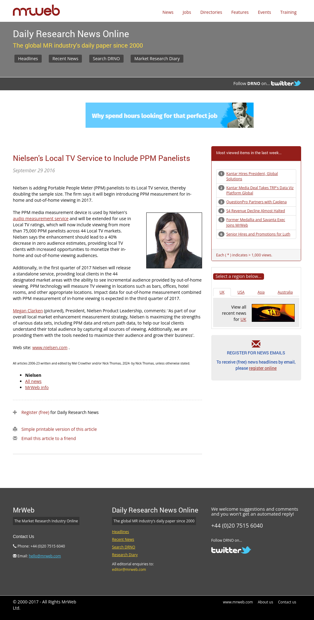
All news (33, 381)
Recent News (65, 58)
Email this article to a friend (48, 438)
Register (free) (35, 412)
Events (264, 12)
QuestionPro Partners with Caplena (256, 202)
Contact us (287, 602)
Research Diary (125, 554)
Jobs (187, 12)
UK (222, 292)
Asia (261, 292)
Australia (285, 292)
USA (241, 292)
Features (240, 12)
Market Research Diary (157, 58)
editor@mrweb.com (129, 569)
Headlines (28, 58)
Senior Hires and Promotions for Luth (258, 234)
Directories (211, 12)
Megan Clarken (28, 311)
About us (265, 602)
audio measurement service (40, 218)
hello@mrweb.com (45, 556)
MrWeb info (37, 387)
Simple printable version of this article (59, 429)
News (168, 12)
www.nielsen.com (49, 347)
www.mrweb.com (238, 602)
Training (288, 12)
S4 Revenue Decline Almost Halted (255, 210)
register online (263, 368)
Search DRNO (106, 58)
